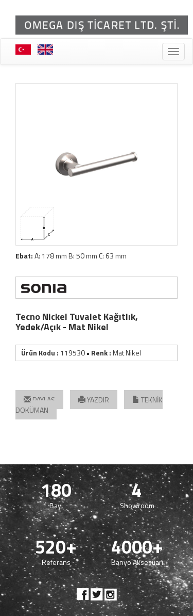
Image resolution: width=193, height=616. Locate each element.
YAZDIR (93, 399)
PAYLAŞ (39, 399)
